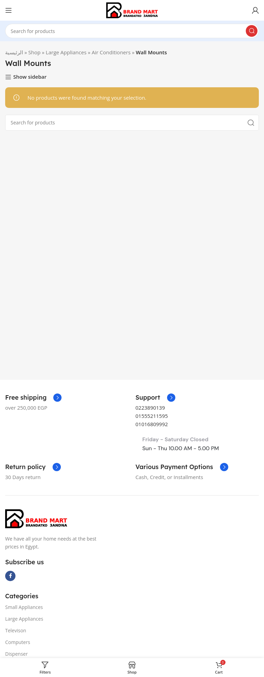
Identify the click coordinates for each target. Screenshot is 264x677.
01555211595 (151, 415)
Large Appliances (66, 52)
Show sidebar (29, 77)
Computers (17, 642)
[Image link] (36, 518)
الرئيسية (14, 52)
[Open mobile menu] (8, 10)
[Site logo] (132, 9)
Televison (15, 630)
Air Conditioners (111, 52)
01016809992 (151, 424)
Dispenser (16, 654)
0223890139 (150, 407)
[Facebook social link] (10, 576)
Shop (34, 52)
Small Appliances (24, 607)
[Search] (132, 31)
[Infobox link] (155, 397)
